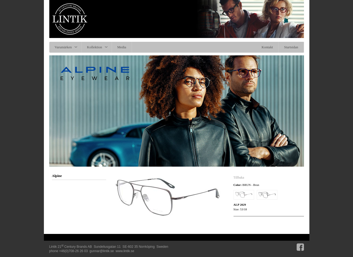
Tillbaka (239, 177)
